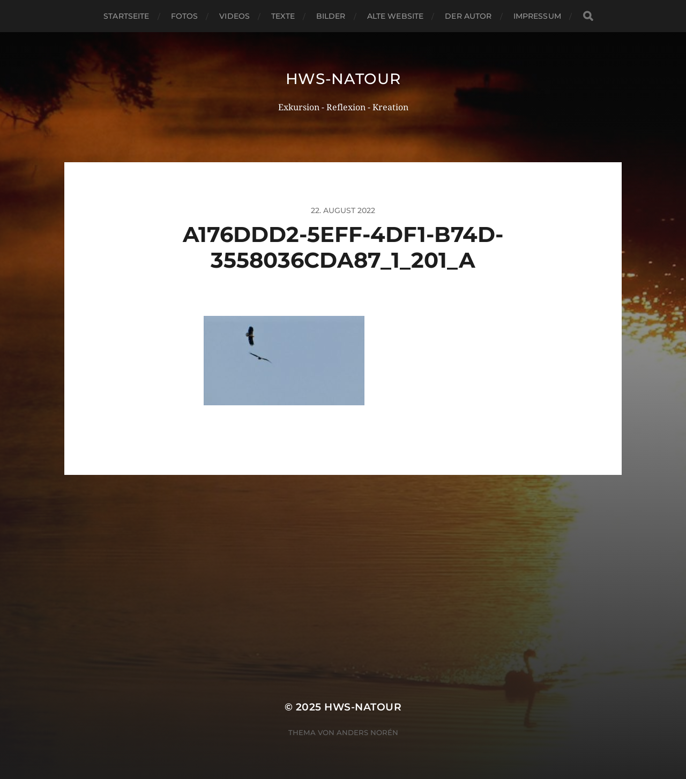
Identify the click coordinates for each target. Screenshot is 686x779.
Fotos (184, 16)
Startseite (126, 16)
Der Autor (468, 16)
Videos (234, 16)
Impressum (537, 16)
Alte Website (395, 16)
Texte (283, 16)
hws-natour (343, 79)
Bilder (331, 16)
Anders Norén (367, 732)
